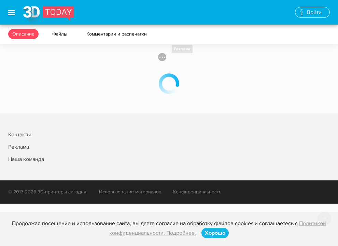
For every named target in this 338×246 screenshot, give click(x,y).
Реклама (182, 49)
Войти (314, 12)
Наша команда (26, 159)
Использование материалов (130, 192)
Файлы (60, 34)
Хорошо (215, 233)
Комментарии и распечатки (117, 34)
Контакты (19, 134)
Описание (23, 34)
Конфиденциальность (197, 192)
